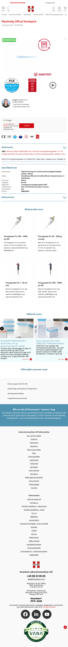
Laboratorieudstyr (18, 3)
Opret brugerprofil (34, 499)
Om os (34, 513)
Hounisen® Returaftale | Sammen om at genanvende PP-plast (13, 343)
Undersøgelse (34, 484)
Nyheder (34, 527)
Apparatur (34, 446)
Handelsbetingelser (34, 544)
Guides (34, 530)
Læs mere (27, 359)
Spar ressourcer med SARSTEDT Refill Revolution (50, 342)
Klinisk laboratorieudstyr (34, 477)
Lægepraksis (50, 3)
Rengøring (34, 474)
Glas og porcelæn (34, 450)
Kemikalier (34, 467)
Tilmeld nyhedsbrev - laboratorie (34, 506)
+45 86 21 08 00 (36, 576)
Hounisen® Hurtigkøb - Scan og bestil (34, 524)
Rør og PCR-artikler (34, 436)
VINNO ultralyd (34, 541)
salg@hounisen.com (20, 100)
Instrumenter (34, 481)
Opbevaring (34, 460)
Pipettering (34, 443)
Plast (34, 453)
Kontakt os (34, 503)
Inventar (34, 488)
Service (34, 534)
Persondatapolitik (34, 548)
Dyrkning (34, 439)
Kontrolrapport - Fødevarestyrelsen (34, 551)
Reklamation (34, 537)
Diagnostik (34, 464)
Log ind (5, 124)
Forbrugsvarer (34, 470)
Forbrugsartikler (34, 457)
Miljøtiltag (34, 517)
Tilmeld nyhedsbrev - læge (34, 510)
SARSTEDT (25, 191)
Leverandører (34, 520)
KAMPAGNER (34, 555)
